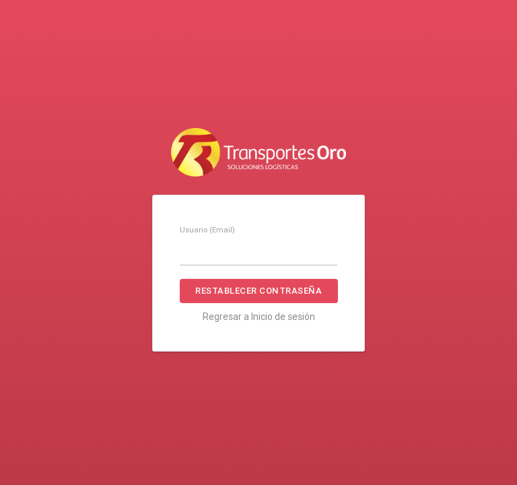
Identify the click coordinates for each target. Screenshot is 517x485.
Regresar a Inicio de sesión (259, 317)
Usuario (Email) (207, 229)
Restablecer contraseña (258, 290)
